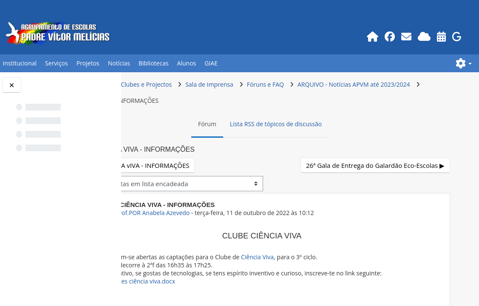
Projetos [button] (88, 63)
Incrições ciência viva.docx (206, 289)
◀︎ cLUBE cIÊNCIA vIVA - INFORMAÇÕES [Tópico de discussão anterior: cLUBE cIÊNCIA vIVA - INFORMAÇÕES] (203, 165)
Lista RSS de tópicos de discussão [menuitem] (311, 124)
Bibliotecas (154, 63)
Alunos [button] (186, 63)
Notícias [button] (119, 63)
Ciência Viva (328, 257)
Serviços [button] (56, 63)
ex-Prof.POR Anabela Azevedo (220, 213)
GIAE (211, 63)
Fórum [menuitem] (243, 124)
